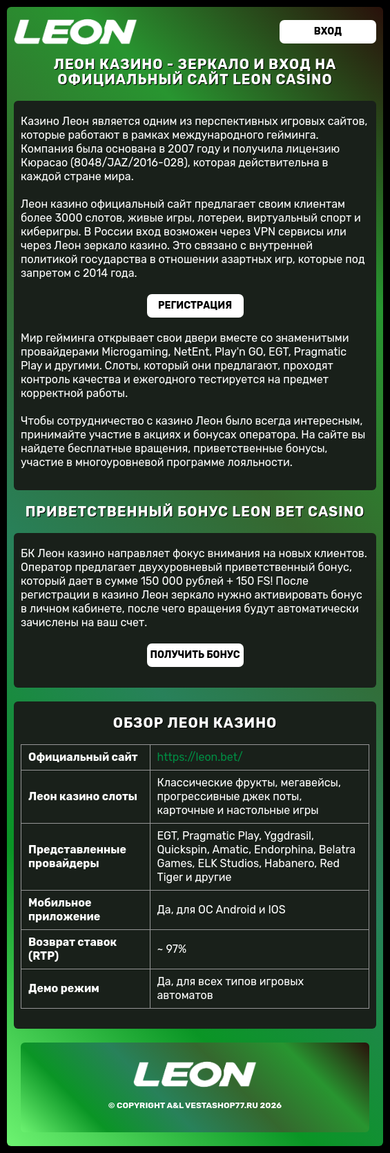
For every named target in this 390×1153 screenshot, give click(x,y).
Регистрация (195, 305)
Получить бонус (195, 655)
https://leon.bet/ (200, 757)
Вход (328, 31)
